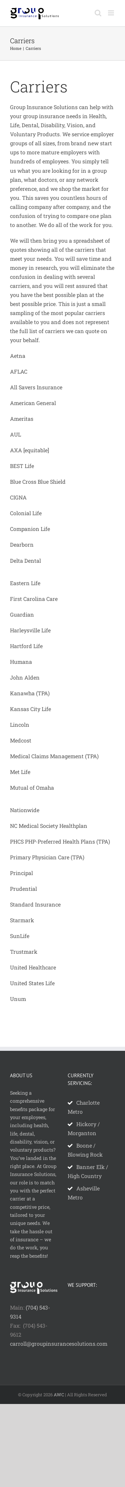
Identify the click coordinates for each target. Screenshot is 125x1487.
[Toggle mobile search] (98, 12)
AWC (59, 1395)
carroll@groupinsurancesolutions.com (58, 1343)
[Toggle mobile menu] (111, 12)
